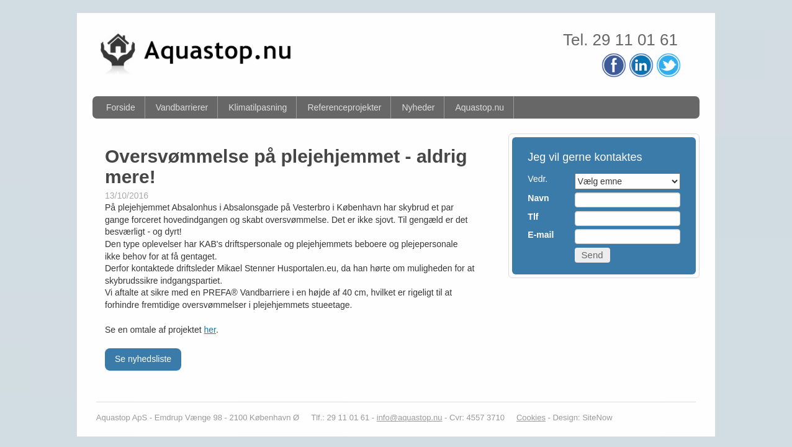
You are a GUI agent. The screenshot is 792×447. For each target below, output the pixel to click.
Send (592, 255)
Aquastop (113, 417)
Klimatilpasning (257, 107)
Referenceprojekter (344, 107)
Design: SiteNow (582, 417)
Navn (538, 198)
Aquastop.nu (479, 107)
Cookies (531, 417)
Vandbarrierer (182, 107)
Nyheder (418, 107)
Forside (120, 107)
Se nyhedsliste (143, 359)
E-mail (541, 235)
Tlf (533, 217)
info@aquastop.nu (410, 417)
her (210, 330)
